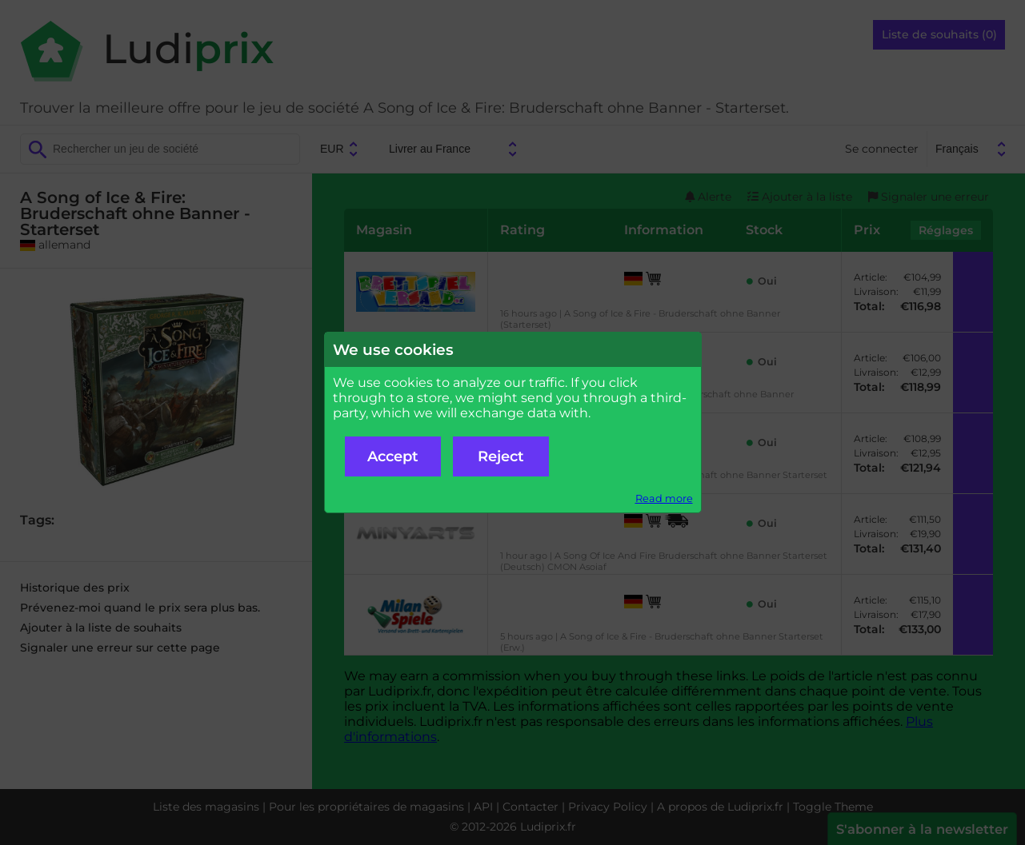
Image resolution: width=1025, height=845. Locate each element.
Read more (664, 498)
